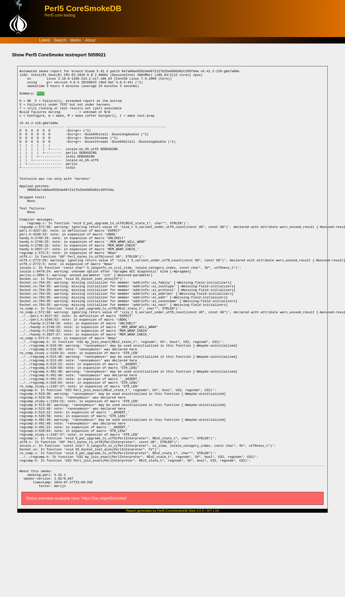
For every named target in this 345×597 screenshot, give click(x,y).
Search (60, 40)
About (90, 40)
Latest (44, 40)
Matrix (75, 40)
